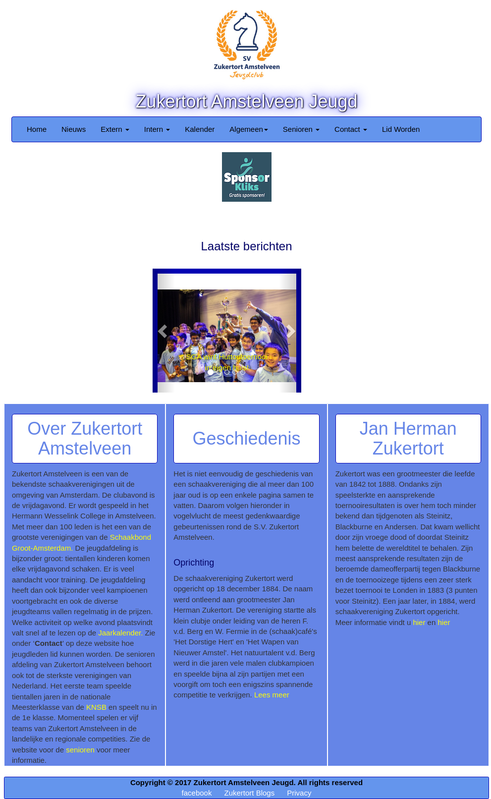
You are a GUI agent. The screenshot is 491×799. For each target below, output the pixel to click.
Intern (157, 129)
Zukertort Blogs (249, 793)
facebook (197, 793)
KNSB (96, 707)
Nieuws (73, 129)
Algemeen (248, 129)
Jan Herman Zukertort (408, 438)
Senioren (301, 129)
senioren (80, 749)
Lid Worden (401, 129)
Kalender (200, 129)
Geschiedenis (246, 439)
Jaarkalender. (120, 632)
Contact (350, 129)
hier (419, 622)
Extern (115, 129)
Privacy (299, 793)
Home (37, 129)
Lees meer (271, 694)
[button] (164, 331)
